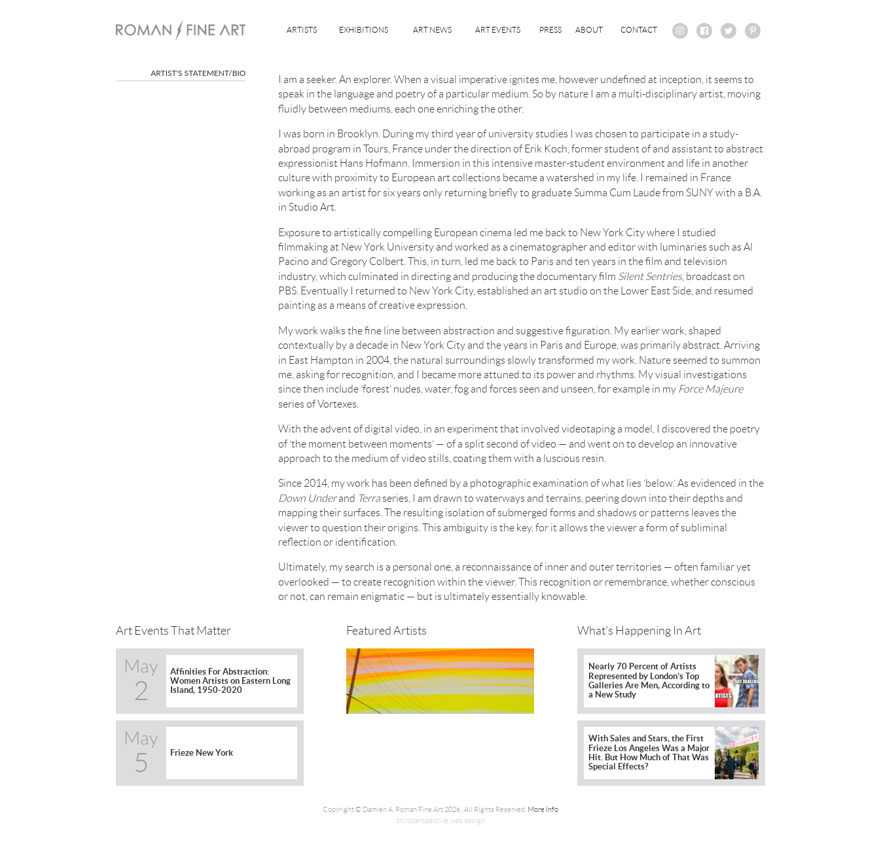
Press (550, 30)
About (589, 30)
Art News (432, 30)
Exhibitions (363, 30)
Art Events (497, 30)
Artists (302, 30)
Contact (638, 30)
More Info (543, 809)
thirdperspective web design (441, 820)
